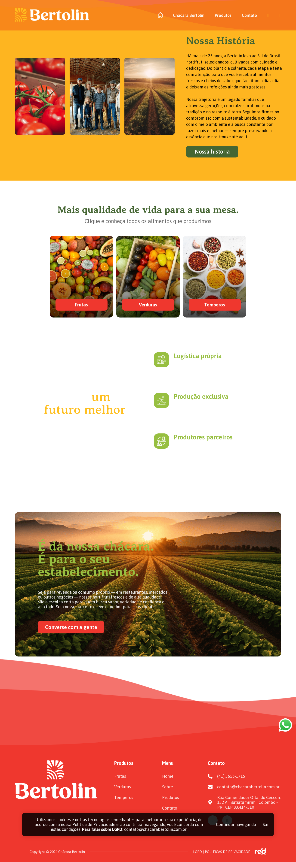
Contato (249, 15)
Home (167, 776)
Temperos (123, 797)
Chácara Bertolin (188, 15)
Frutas (120, 776)
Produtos (223, 15)
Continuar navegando (236, 824)
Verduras (122, 786)
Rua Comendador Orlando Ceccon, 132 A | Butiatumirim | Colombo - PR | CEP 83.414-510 (249, 802)
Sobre (167, 786)
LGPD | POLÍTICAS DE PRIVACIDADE (221, 852)
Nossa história (212, 151)
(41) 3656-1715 (231, 776)
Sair (266, 824)
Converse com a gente (71, 627)
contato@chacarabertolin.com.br (248, 786)
